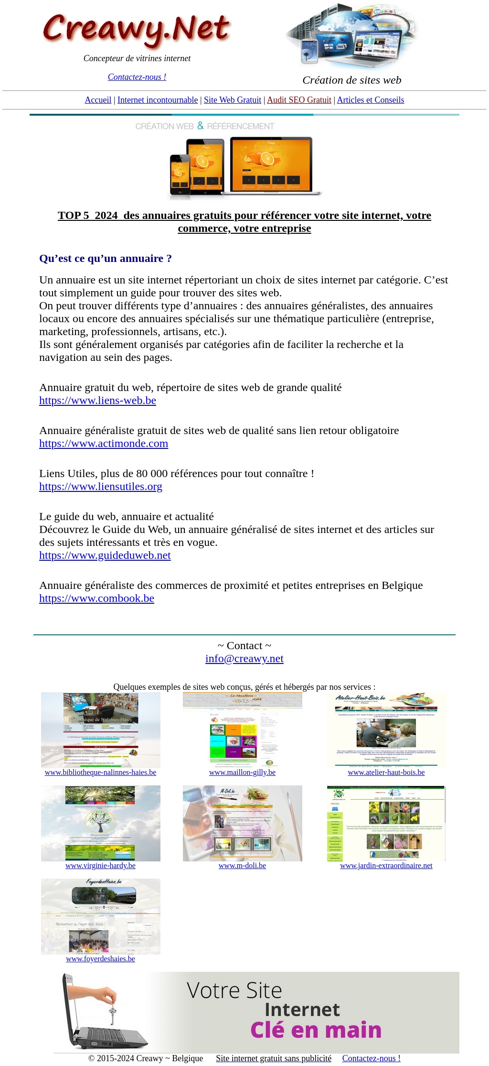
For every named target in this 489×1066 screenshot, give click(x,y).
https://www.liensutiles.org (100, 486)
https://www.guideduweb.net (105, 555)
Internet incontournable (157, 100)
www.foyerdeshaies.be (100, 959)
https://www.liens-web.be (97, 400)
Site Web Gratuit (232, 100)
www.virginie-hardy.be (100, 865)
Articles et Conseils (370, 100)
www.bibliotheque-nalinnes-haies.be (101, 772)
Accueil (98, 100)
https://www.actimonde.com (103, 443)
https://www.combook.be (96, 598)
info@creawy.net (244, 658)
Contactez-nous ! (137, 77)
